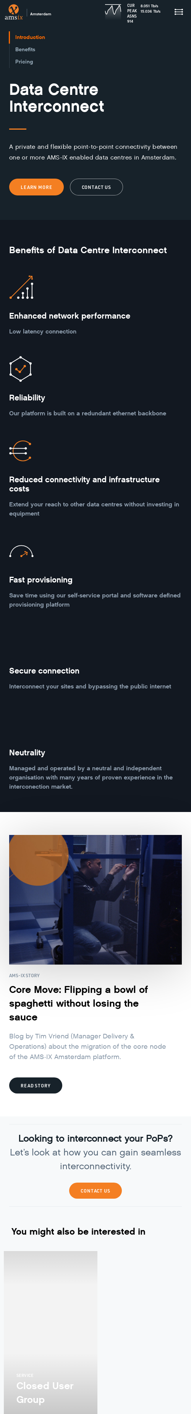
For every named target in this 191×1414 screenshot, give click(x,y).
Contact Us (95, 1191)
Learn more (36, 187)
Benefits (25, 49)
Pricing (24, 61)
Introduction (30, 37)
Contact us (97, 187)
